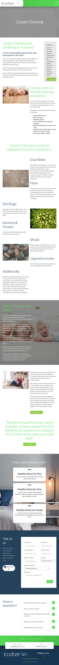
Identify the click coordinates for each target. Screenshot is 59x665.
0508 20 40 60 (9, 568)
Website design (31, 661)
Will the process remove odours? (39, 621)
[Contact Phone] (47, 553)
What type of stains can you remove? (39, 602)
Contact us (33, 372)
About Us (23, 639)
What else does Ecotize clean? (39, 627)
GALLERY (29, 443)
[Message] (38, 576)
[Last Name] (47, 546)
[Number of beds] (30, 561)
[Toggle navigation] (56, 3)
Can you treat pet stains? (39, 608)
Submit (50, 581)
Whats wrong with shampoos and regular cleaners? (39, 615)
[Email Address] (30, 553)
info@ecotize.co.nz (17, 646)
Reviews (30, 639)
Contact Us (38, 639)
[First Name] (30, 546)
